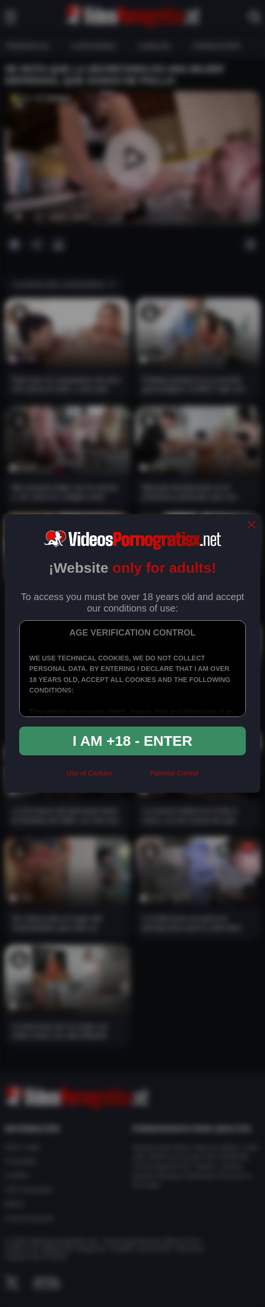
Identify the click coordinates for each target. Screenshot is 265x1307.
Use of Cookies (89, 773)
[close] (251, 525)
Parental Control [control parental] (174, 773)
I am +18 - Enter (133, 741)
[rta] (131, 777)
